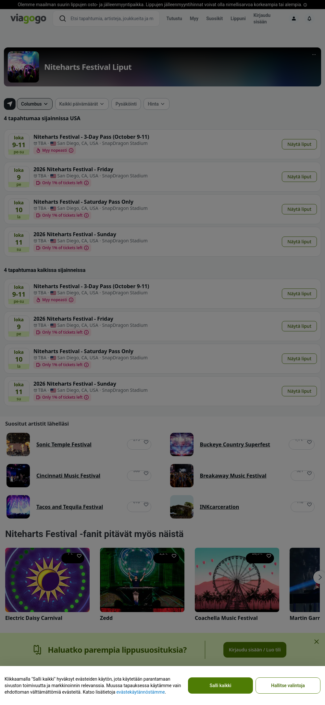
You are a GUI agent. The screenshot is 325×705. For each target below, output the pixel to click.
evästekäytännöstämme (140, 692)
